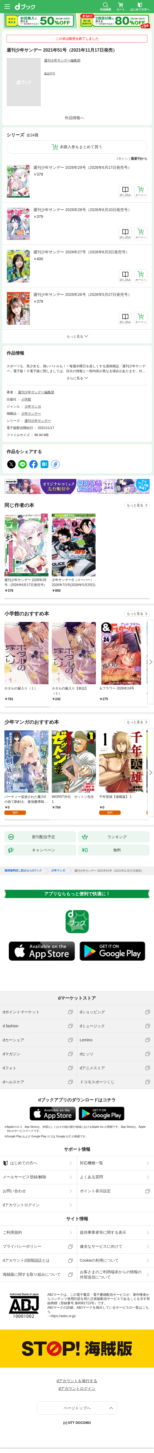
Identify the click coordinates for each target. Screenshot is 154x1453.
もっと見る (135, 505)
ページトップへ (77, 1408)
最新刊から (139, 158)
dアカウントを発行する (77, 1381)
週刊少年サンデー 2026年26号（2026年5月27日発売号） (82, 294)
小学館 (26, 399)
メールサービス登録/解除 (24, 1177)
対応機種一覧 (91, 1163)
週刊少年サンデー (38, 421)
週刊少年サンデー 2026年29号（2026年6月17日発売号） (82, 167)
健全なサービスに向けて (101, 1246)
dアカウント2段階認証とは (26, 1260)
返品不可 (49, 73)
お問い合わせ (14, 1191)
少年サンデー (31, 414)
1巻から (122, 158)
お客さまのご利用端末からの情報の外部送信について (111, 1274)
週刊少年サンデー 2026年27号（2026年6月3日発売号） (81, 252)
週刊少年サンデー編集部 (62, 60)
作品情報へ (74, 118)
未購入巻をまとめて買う (81, 147)
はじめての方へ (20, 1163)
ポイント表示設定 (95, 1191)
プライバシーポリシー (22, 1246)
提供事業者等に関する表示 (103, 1232)
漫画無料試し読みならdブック (23, 870)
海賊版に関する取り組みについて (32, 1274)
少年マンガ (33, 406)
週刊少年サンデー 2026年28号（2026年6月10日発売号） (82, 209)
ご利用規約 (12, 1232)
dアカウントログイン (21, 1205)
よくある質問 (91, 1177)
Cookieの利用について (99, 1260)
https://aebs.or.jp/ (63, 1316)
